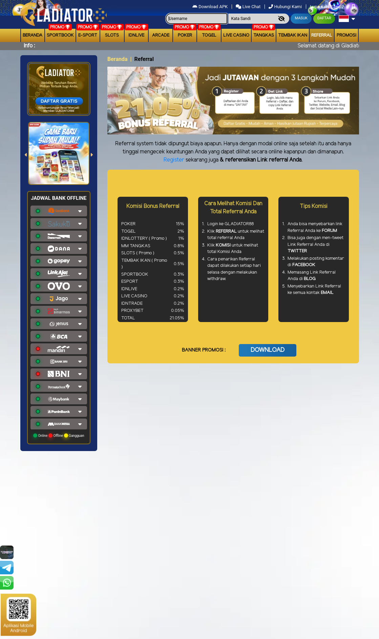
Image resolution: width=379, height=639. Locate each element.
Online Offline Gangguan (58, 435)
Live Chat (248, 6)
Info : (29, 46)
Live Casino (236, 35)
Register (174, 160)
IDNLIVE (136, 35)
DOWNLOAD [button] (268, 350)
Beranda (32, 35)
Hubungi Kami (286, 6)
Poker (185, 35)
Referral (321, 35)
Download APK (210, 6)
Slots (112, 35)
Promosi (346, 35)
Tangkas (263, 35)
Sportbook (60, 35)
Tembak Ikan (292, 35)
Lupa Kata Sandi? (327, 6)
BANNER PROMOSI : (204, 350)
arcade (160, 35)
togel (209, 35)
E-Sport (87, 35)
